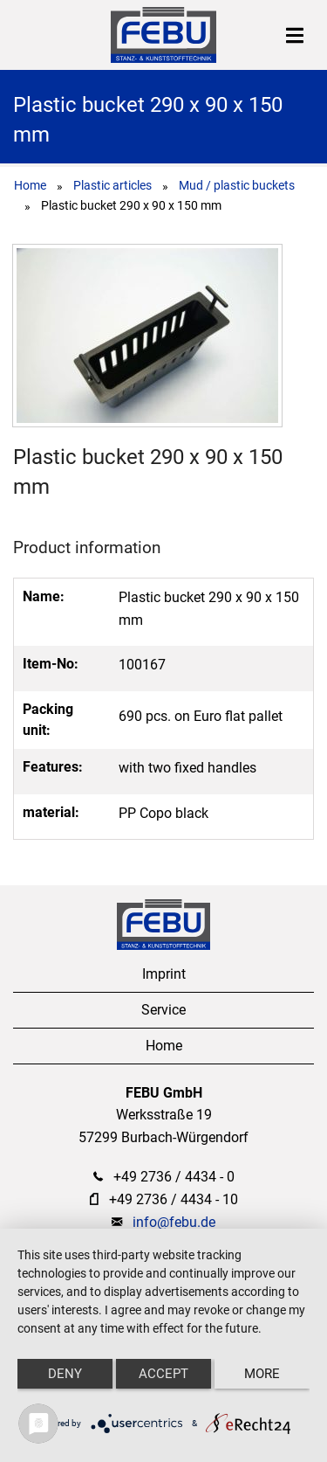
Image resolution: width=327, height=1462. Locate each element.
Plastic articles (112, 185)
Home (30, 185)
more (262, 1374)
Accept (163, 1374)
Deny (65, 1374)
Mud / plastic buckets (237, 185)
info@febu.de (174, 1222)
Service (163, 1009)
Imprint (164, 974)
